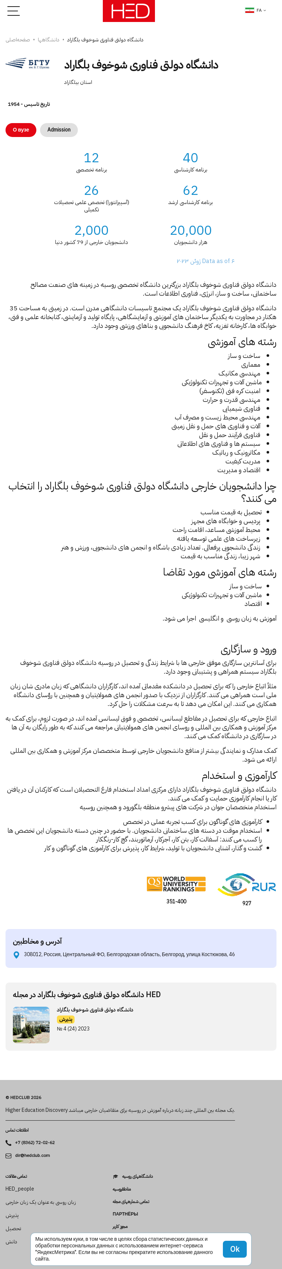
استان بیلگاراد (78, 82)
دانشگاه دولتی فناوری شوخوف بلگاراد (95, 1010)
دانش (11, 1242)
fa (253, 10)
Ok (234, 1249)
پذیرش (65, 1019)
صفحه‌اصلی (18, 40)
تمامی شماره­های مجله (131, 1202)
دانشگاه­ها (48, 40)
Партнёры (125, 1214)
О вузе (21, 130)
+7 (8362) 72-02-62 (35, 1143)
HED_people (20, 1189)
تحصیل (13, 1228)
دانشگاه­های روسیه (137, 1176)
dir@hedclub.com (32, 1156)
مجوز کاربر (120, 1226)
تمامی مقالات (16, 1176)
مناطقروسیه (122, 1189)
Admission (58, 130)
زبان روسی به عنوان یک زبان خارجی (41, 1202)
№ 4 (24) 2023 (73, 1029)
